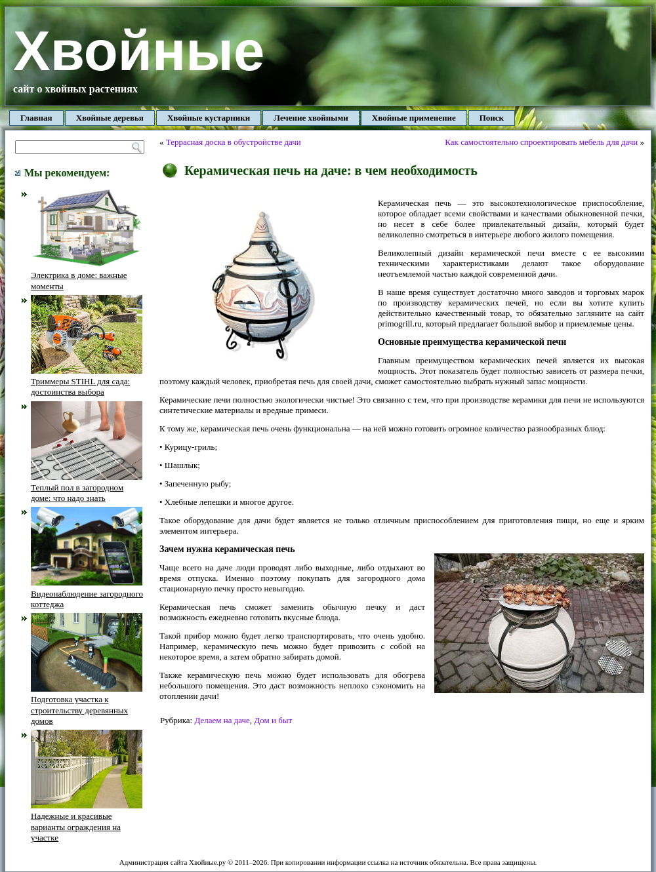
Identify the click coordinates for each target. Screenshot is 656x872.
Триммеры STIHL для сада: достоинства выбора (86, 381)
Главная (36, 118)
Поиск (492, 118)
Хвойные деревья (110, 118)
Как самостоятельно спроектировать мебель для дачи (541, 142)
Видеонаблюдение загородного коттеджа (87, 593)
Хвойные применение (414, 118)
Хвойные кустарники (208, 118)
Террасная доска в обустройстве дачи (233, 142)
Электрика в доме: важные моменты (86, 275)
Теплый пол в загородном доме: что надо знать (86, 488)
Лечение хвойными (311, 118)
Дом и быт (273, 720)
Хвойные (138, 51)
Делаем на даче (221, 720)
